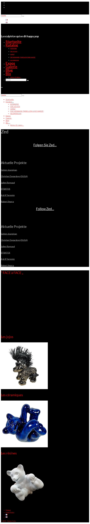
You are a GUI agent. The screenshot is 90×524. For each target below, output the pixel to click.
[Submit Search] (23, 16)
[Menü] (2, 87)
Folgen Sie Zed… (45, 145)
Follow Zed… (45, 209)
